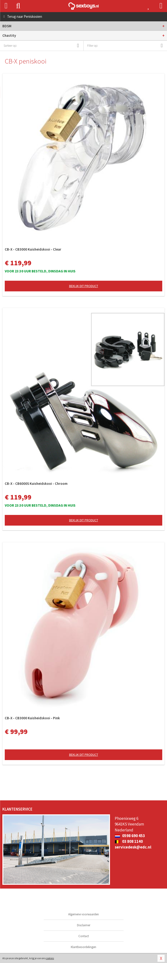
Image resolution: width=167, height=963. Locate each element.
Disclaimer (83, 925)
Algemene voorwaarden (83, 914)
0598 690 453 (130, 835)
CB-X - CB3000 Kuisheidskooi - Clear (33, 249)
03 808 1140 (129, 841)
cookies (50, 958)
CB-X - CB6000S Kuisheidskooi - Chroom (36, 483)
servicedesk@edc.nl (133, 847)
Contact (83, 936)
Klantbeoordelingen (83, 947)
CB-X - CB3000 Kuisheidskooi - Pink (32, 718)
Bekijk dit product (83, 286)
